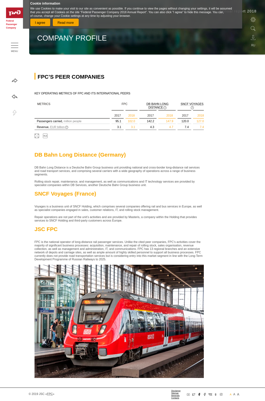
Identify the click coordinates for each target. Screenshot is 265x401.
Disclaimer (176, 391)
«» (49, 394)
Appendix (175, 395)
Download (45, 136)
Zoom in (37, 136)
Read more (66, 23)
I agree (40, 23)
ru (253, 45)
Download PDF (253, 37)
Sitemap (175, 393)
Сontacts (175, 398)
